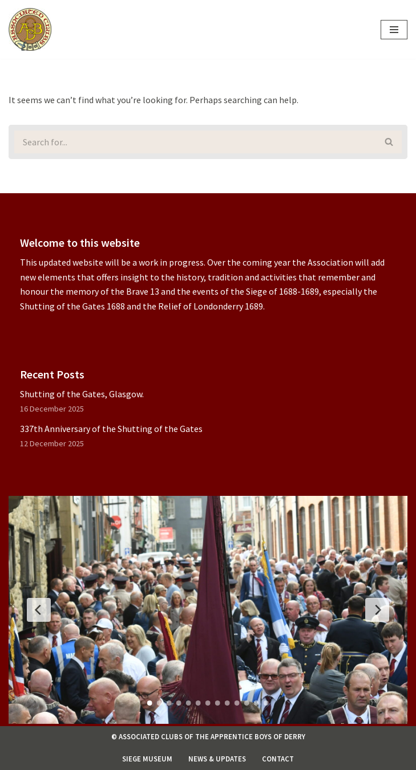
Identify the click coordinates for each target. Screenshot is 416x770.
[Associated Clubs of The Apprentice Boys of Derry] (30, 29)
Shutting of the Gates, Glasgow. (82, 394)
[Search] (192, 142)
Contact (278, 758)
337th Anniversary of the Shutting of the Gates (111, 428)
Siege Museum (147, 758)
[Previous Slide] (39, 610)
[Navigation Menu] (394, 29)
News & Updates (217, 758)
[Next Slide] (377, 610)
